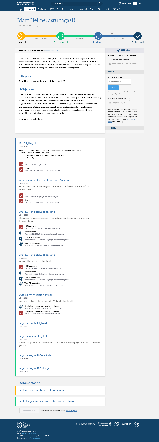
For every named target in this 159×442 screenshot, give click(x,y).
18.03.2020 (23, 298)
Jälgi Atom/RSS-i (120, 103)
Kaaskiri (27, 168)
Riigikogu (42, 9)
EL (58, 9)
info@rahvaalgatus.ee (30, 433)
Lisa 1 (26, 163)
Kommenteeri (29, 411)
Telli (113, 88)
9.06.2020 (23, 258)
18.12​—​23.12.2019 (41, 34)
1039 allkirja (79, 34)
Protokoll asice (30, 232)
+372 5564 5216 (30, 436)
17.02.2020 (23, 327)
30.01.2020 (23, 359)
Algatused (30, 9)
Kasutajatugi (81, 9)
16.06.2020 (23, 215)
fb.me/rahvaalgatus (33, 438)
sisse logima (71, 411)
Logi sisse (126, 4)
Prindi (113, 128)
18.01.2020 (23, 371)
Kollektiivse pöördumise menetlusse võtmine (41, 306)
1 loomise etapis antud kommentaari (44, 390)
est (135, 3)
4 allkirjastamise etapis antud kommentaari (48, 401)
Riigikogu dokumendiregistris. (48, 165)
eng (139, 3)
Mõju (115, 9)
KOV (52, 9)
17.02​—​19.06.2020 (118, 34)
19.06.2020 (23, 146)
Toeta (92, 9)
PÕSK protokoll (30, 226)
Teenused (102, 9)
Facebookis (117, 64)
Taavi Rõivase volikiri (32, 237)
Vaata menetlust (51, 50)
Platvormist (67, 9)
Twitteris (133, 64)
